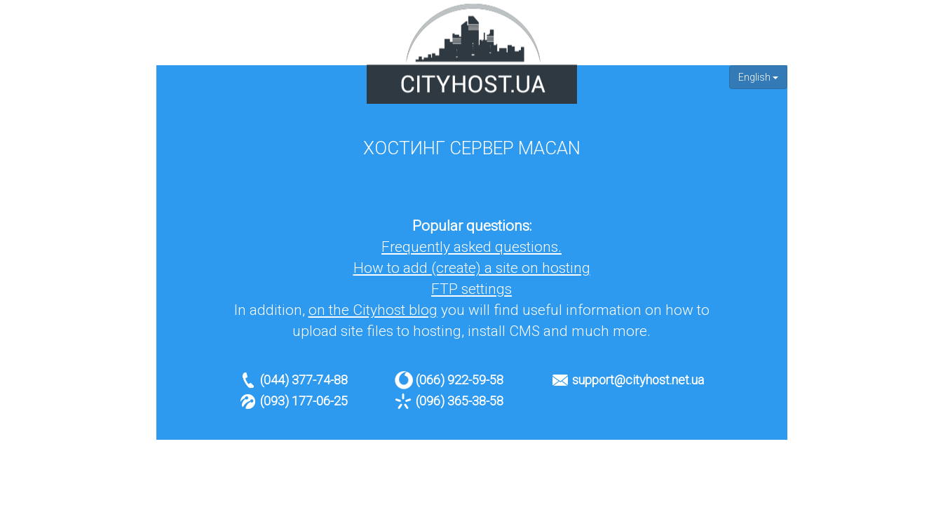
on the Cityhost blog (372, 310)
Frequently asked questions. (471, 246)
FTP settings (471, 289)
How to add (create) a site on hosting (471, 268)
